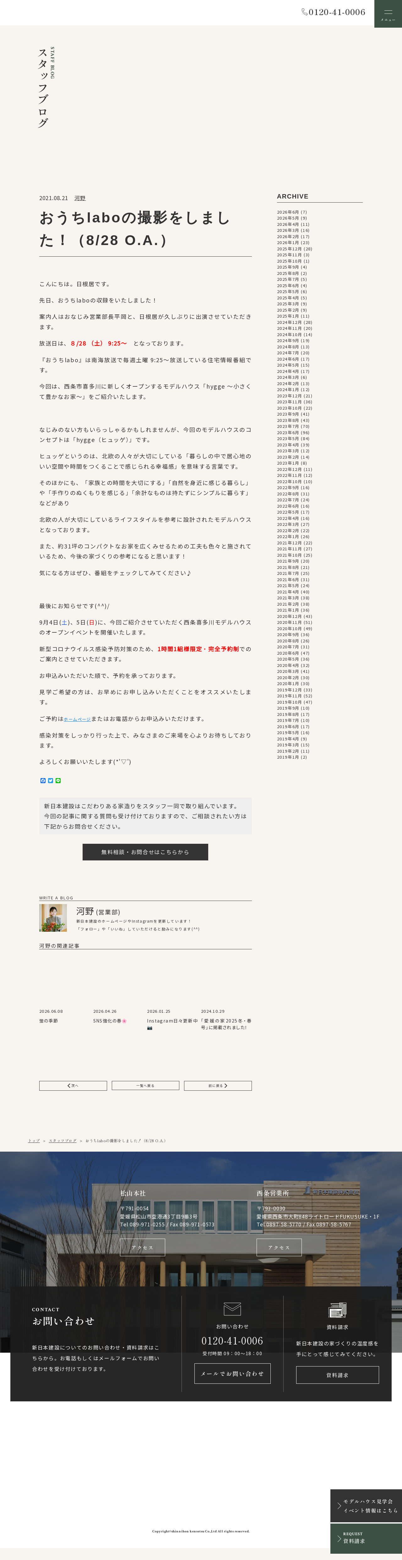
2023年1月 (288, 465)
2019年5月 (288, 735)
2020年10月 (289, 631)
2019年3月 (288, 747)
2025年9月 (288, 269)
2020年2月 (288, 680)
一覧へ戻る (145, 1091)
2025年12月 (289, 251)
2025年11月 (289, 257)
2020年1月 (288, 686)
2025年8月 (288, 275)
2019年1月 (288, 759)
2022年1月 (288, 539)
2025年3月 (288, 306)
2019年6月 (288, 729)
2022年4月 (288, 520)
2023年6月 (288, 435)
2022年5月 (288, 514)
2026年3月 (288, 233)
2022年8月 (288, 496)
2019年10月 (289, 704)
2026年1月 (288, 245)
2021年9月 (288, 563)
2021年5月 (288, 588)
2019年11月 (289, 698)
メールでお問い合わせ (232, 1385)
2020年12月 (289, 618)
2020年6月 (288, 655)
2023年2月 (288, 459)
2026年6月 (288, 214)
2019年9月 (288, 710)
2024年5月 (288, 367)
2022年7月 (288, 502)
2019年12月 (289, 692)
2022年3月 (288, 527)
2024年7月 (288, 355)
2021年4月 (288, 594)
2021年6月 (288, 582)
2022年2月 (288, 533)
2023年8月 (288, 422)
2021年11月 (289, 551)
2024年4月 (288, 373)
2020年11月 (289, 625)
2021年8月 (288, 569)
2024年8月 (288, 349)
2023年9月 (288, 416)
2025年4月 (288, 300)
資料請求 (337, 1385)
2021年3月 (288, 600)
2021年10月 (289, 557)
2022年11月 (289, 478)
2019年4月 (288, 741)
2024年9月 (288, 343)
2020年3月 (288, 674)
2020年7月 (288, 649)
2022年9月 (288, 490)
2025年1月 (288, 318)
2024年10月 (289, 337)
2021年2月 (288, 606)
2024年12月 (289, 324)
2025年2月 (288, 312)
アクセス (142, 1255)
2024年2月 (288, 386)
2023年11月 (289, 404)
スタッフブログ (62, 1146)
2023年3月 (288, 453)
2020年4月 (288, 667)
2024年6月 (288, 361)
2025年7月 (288, 282)
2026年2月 (288, 239)
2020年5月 (288, 661)
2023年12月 (289, 398)
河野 (80, 200)
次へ (73, 1091)
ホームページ (82, 721)
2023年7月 (288, 429)
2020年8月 (288, 643)
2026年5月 (288, 220)
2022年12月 (289, 471)
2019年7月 (288, 723)
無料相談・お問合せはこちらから (145, 856)
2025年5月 (288, 294)
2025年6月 (288, 288)
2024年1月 (288, 392)
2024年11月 (289, 331)
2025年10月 (289, 263)
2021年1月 (288, 612)
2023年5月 (288, 441)
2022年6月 (288, 508)
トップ (34, 1146)
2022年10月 (289, 484)
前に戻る (217, 1091)
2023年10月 (289, 410)
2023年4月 (288, 447)
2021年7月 (288, 576)
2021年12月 (289, 545)
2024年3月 (288, 380)
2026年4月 (288, 226)
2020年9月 (288, 637)
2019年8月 (288, 716)
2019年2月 (288, 753)
